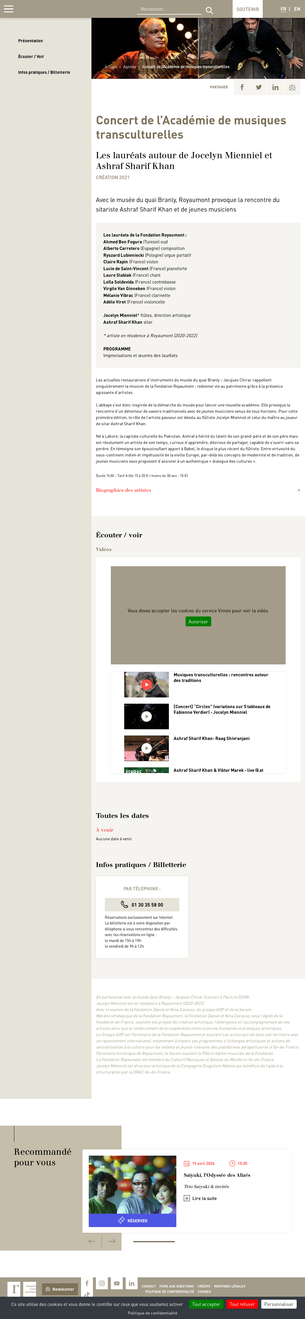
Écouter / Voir (31, 56)
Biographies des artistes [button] (123, 490)
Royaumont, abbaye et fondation (46, 9)
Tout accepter (206, 1304)
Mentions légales (229, 1286)
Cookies (204, 1292)
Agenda (129, 66)
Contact (149, 1286)
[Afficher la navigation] (9, 9)
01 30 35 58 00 (142, 904)
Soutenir (247, 9)
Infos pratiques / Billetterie (44, 72)
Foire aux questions (176, 1286)
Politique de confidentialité (169, 1292)
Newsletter (60, 1289)
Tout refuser (242, 1304)
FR (283, 9)
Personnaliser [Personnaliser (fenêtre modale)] (279, 1304)
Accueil (111, 66)
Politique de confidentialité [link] (152, 1312)
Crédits (204, 1286)
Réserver (132, 1220)
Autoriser (198, 621)
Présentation (30, 40)
